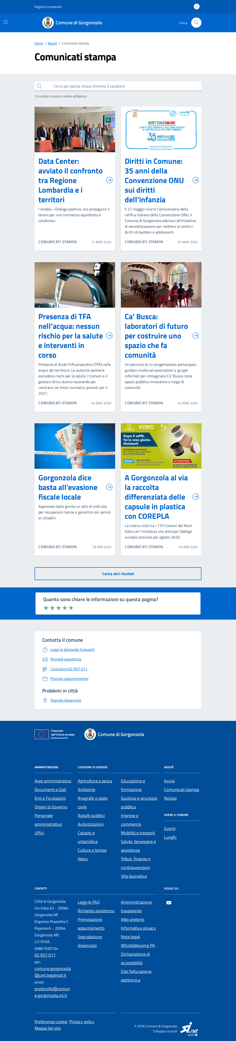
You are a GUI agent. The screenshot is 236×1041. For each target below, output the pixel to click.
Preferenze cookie (51, 1021)
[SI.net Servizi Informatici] (189, 1028)
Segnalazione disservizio (90, 941)
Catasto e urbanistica (88, 837)
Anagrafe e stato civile (93, 802)
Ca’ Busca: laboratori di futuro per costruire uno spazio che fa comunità (162, 335)
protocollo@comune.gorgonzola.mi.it (52, 992)
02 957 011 (45, 955)
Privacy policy (81, 1021)
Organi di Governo (51, 807)
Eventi (170, 828)
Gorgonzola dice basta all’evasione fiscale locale (75, 487)
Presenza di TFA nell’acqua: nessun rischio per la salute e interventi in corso (75, 335)
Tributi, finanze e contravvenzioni (135, 863)
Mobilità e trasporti (138, 833)
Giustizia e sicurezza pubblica (139, 802)
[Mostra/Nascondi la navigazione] (6, 22)
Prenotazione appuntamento (91, 923)
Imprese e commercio (131, 819)
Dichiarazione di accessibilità (135, 958)
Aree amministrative (53, 781)
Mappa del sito (48, 1028)
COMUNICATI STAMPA (57, 242)
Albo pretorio (132, 919)
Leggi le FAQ (89, 902)
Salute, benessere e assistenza (138, 845)
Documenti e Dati (50, 789)
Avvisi (169, 781)
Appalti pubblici (91, 815)
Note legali (130, 936)
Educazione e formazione (133, 785)
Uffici (39, 833)
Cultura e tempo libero (92, 854)
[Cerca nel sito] (196, 23)
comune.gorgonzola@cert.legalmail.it (53, 971)
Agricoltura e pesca (95, 781)
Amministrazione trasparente (136, 906)
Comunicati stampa (181, 789)
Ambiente (86, 789)
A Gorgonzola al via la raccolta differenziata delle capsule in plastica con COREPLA (162, 497)
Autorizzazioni (91, 824)
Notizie (170, 798)
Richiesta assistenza (96, 911)
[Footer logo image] (117, 734)
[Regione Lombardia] (48, 6)
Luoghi (170, 837)
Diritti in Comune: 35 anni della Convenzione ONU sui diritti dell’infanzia (162, 180)
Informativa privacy (138, 928)
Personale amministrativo (48, 819)
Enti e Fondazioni (50, 798)
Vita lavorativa (134, 876)
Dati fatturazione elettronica (136, 975)
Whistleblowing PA (138, 945)
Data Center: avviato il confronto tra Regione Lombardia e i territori (75, 180)
